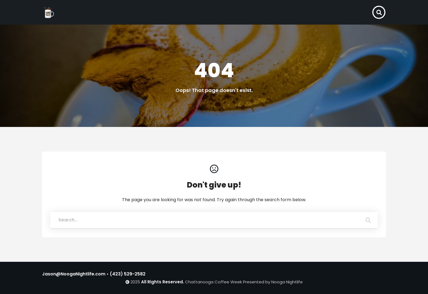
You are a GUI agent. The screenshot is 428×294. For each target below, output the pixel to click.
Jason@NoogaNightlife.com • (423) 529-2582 (93, 274)
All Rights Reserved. (162, 282)
